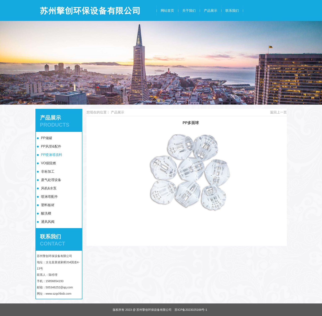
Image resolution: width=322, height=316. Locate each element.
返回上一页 (278, 112)
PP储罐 (46, 138)
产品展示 (210, 10)
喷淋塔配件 (49, 196)
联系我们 (232, 10)
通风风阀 (47, 222)
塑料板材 (47, 205)
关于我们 (189, 10)
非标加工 (47, 171)
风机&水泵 (49, 188)
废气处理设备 (51, 180)
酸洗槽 (46, 213)
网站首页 (167, 10)
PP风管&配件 (51, 146)
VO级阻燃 (48, 163)
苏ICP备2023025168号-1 (191, 309)
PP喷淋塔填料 (51, 155)
